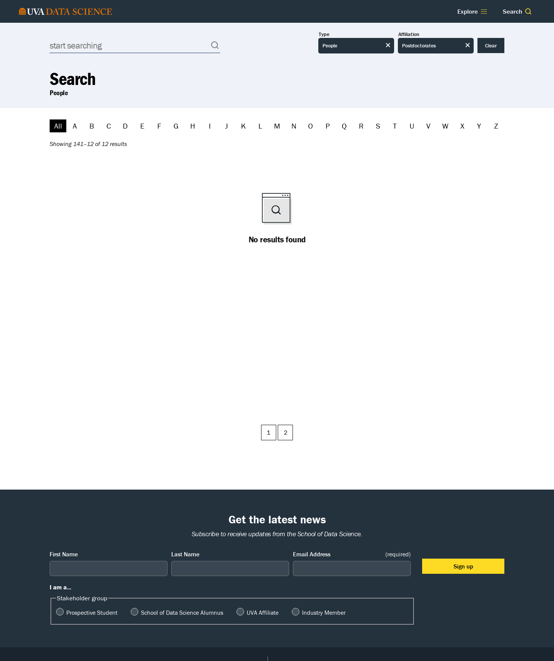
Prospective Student (91, 612)
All (58, 125)
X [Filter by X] (462, 125)
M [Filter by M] (277, 125)
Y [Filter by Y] (479, 125)
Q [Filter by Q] (344, 125)
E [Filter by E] (142, 125)
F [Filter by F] (159, 125)
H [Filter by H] (192, 125)
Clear (491, 45)
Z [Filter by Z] (496, 125)
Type (324, 34)
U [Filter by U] (412, 125)
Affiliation (408, 34)
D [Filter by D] (125, 125)
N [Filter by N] (293, 125)
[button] (528, 11)
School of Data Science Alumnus (182, 612)
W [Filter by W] (445, 125)
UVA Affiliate (263, 612)
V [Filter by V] (428, 125)
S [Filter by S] (378, 125)
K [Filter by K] (243, 125)
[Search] (135, 45)
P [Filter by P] (328, 125)
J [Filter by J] (226, 125)
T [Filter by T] (395, 125)
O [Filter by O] (310, 125)
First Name (64, 554)
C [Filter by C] (108, 125)
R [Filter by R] (361, 125)
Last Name (185, 554)
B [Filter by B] (91, 125)
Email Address (352, 554)
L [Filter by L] (260, 125)
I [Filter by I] (210, 125)
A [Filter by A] (75, 125)
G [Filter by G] (176, 125)
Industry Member (324, 612)
